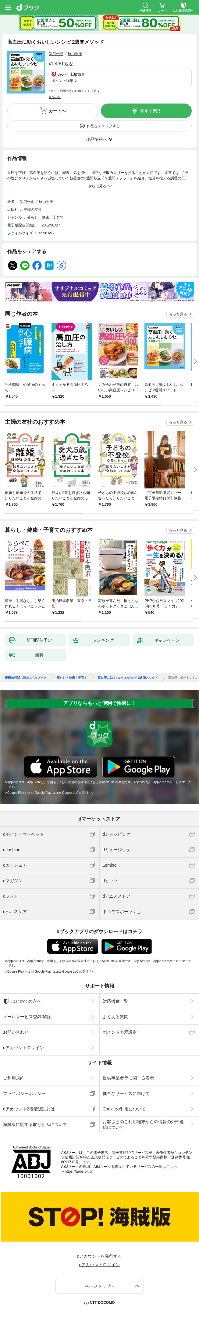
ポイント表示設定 (120, 1032)
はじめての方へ (22, 1001)
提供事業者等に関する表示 (128, 1078)
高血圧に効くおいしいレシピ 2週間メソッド (128, 677)
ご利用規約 (13, 1078)
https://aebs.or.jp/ (79, 1171)
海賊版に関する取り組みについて (35, 1124)
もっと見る (178, 314)
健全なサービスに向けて (126, 1093)
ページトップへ (100, 1286)
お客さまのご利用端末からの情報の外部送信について (143, 1124)
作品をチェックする (103, 126)
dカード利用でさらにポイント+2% (72, 91)
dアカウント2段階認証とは (29, 1109)
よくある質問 (115, 1016)
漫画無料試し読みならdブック (25, 677)
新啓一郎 (56, 54)
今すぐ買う (150, 110)
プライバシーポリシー (24, 1093)
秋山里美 (75, 54)
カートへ (57, 110)
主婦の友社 (32, 209)
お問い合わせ (16, 1032)
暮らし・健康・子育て (45, 217)
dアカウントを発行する (99, 1256)
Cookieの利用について (124, 1109)
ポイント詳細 (62, 81)
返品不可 (55, 97)
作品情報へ (96, 139)
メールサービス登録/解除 (27, 1016)
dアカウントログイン (23, 1047)
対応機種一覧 (115, 1001)
